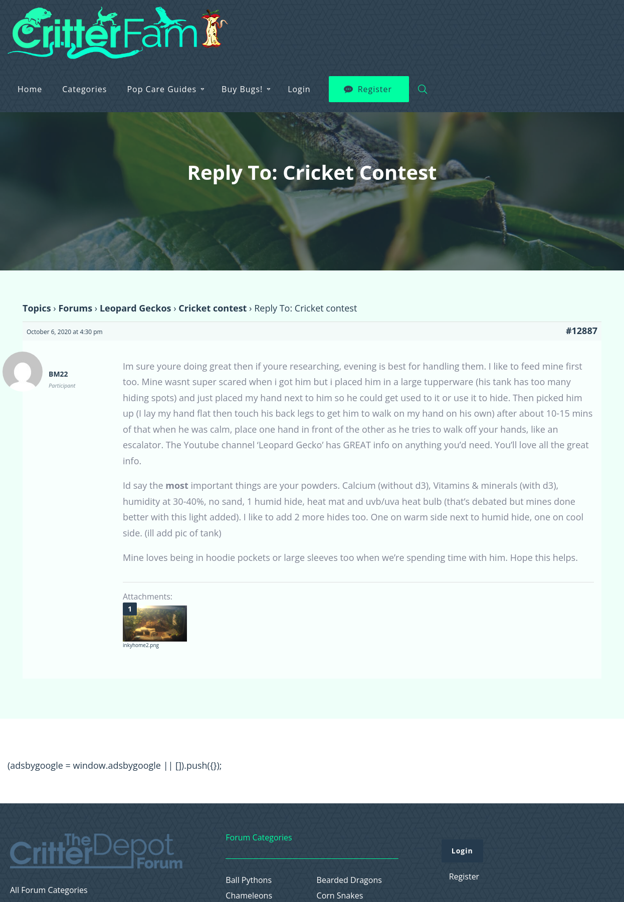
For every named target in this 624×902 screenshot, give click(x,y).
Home (212, 25)
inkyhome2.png (141, 645)
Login (481, 25)
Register (557, 25)
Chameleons (249, 895)
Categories (267, 25)
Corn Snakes (340, 895)
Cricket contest (212, 308)
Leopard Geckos (135, 308)
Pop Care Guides (344, 25)
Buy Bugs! (424, 25)
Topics (37, 308)
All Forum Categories (49, 890)
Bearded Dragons (349, 880)
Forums (75, 308)
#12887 (581, 330)
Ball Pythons (249, 880)
